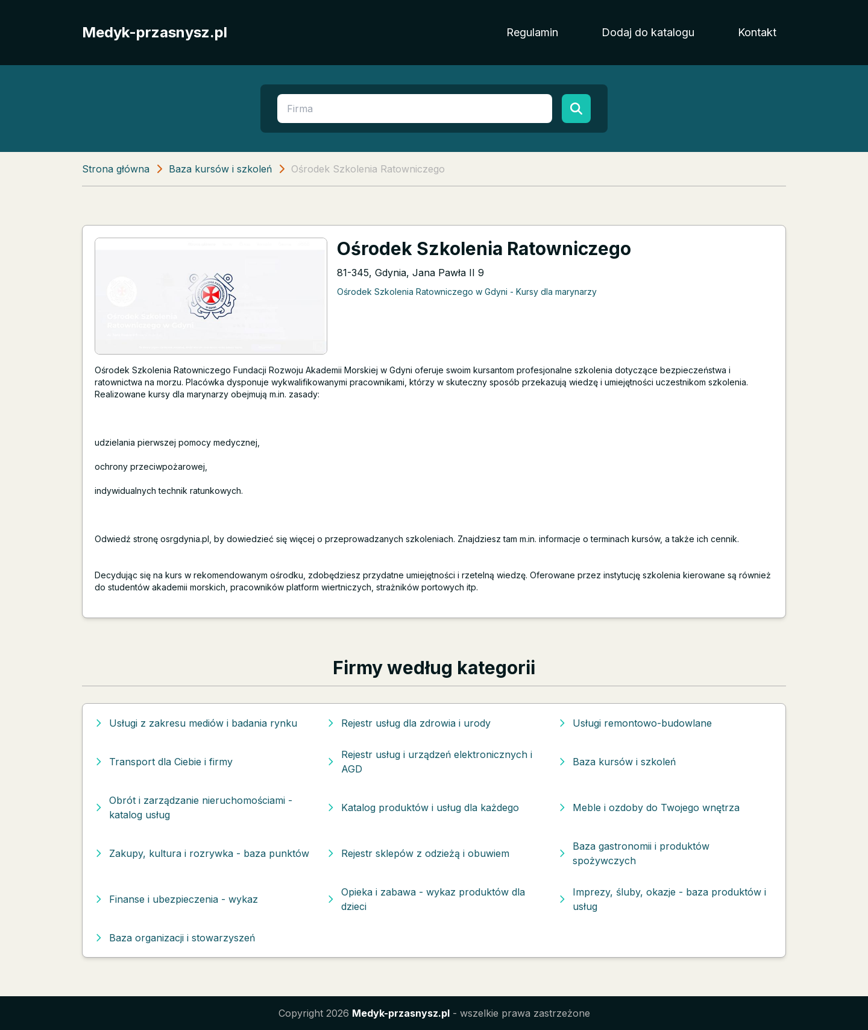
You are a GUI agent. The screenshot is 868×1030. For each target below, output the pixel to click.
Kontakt (757, 32)
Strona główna (115, 169)
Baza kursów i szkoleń (220, 169)
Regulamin (532, 32)
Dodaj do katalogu (648, 32)
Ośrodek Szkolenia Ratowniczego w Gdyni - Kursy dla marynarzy (467, 291)
